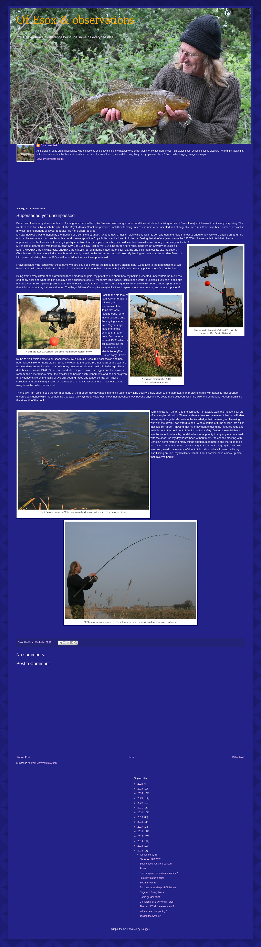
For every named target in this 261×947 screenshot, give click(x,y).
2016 (140, 831)
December (146, 854)
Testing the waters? (150, 916)
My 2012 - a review (150, 858)
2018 (140, 821)
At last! (143, 868)
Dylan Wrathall (49, 145)
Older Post (238, 757)
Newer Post (23, 757)
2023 (140, 798)
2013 (140, 845)
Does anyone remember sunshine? (159, 873)
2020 (140, 812)
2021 (140, 807)
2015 (140, 836)
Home (131, 757)
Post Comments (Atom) (44, 763)
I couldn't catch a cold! (152, 878)
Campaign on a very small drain (157, 901)
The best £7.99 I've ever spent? (157, 906)
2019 (140, 817)
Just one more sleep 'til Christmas (158, 887)
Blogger (145, 929)
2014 (140, 841)
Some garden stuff (150, 897)
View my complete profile (50, 158)
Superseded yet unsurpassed (155, 863)
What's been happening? (153, 911)
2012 (140, 850)
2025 (140, 788)
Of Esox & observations (75, 19)
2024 (140, 793)
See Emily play (148, 882)
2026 (140, 783)
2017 (140, 826)
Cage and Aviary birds (152, 892)
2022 (140, 803)
